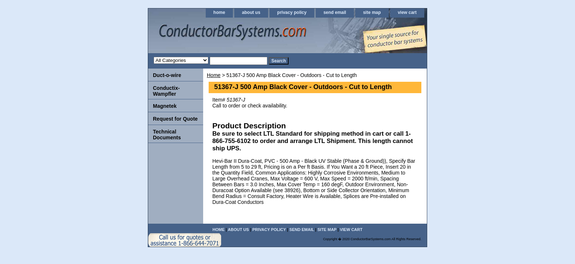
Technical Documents (167, 134)
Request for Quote (175, 119)
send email (334, 12)
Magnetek (165, 106)
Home (213, 75)
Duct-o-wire (167, 75)
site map (372, 12)
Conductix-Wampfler (166, 91)
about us (251, 12)
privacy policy (292, 12)
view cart (407, 12)
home (219, 12)
